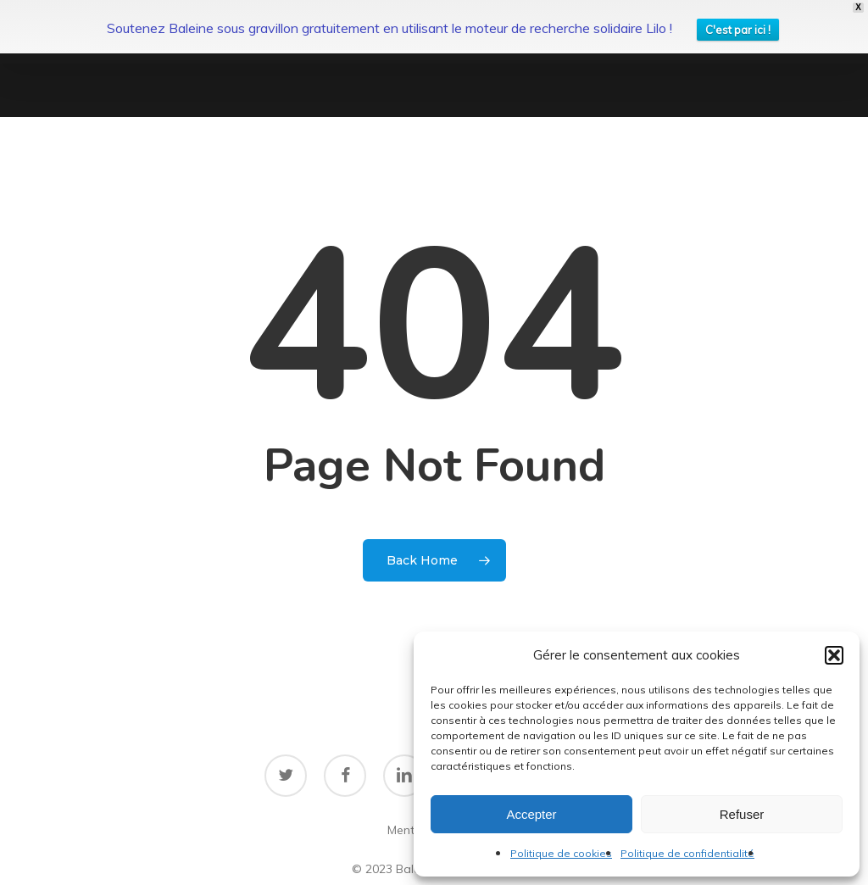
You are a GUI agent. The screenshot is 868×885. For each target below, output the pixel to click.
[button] (834, 655)
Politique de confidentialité (687, 853)
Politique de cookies (561, 853)
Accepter (531, 814)
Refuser (742, 814)
